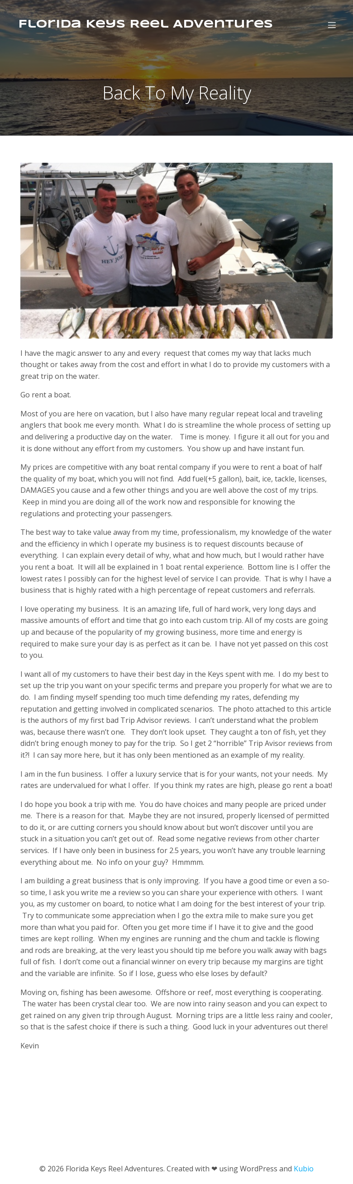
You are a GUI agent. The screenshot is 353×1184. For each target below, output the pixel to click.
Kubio (304, 1169)
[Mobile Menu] (331, 25)
